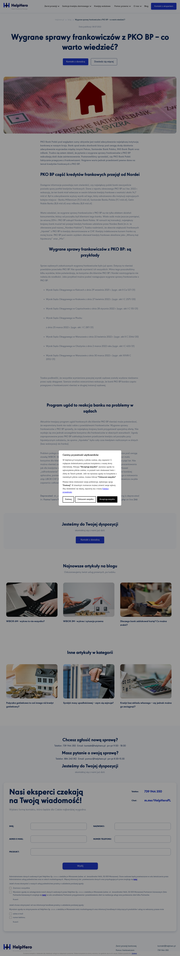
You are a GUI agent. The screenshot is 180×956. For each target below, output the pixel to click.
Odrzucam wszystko (86, 499)
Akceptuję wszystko (107, 499)
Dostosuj (68, 499)
